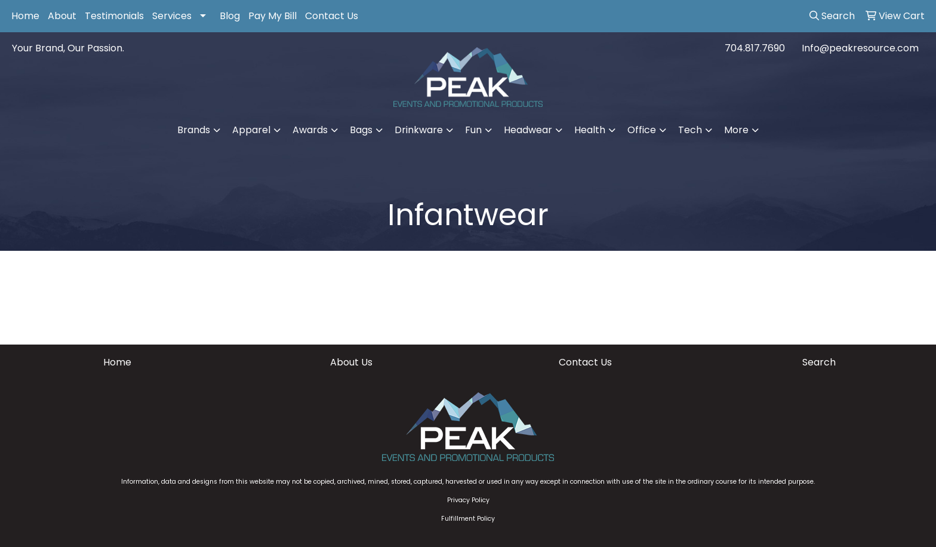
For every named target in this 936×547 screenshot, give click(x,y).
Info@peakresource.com (860, 48)
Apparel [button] (251, 130)
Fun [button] (473, 130)
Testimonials (114, 16)
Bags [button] (361, 130)
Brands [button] (193, 130)
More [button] (736, 130)
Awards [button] (310, 130)
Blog (230, 16)
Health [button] (589, 130)
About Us (351, 362)
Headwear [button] (528, 130)
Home (25, 16)
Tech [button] (690, 130)
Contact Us (331, 16)
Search (819, 362)
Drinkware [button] (419, 130)
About (62, 16)
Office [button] (641, 130)
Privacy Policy (468, 500)
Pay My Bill (272, 16)
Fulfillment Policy (468, 518)
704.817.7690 (755, 48)
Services (172, 16)
